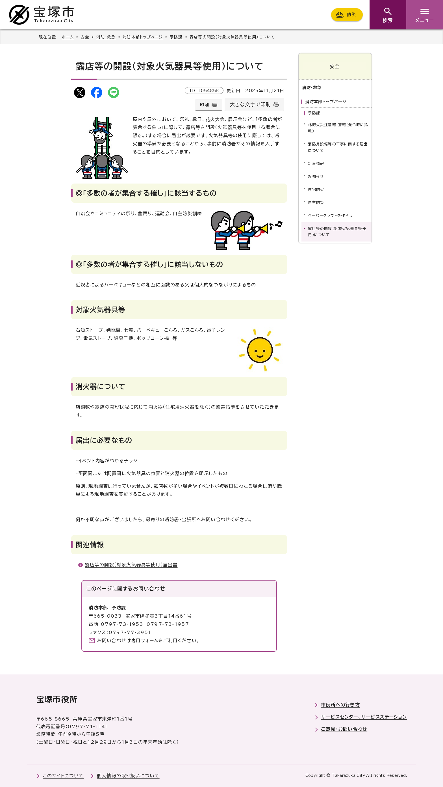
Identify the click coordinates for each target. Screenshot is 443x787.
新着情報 (316, 163)
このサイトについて (63, 775)
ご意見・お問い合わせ (344, 729)
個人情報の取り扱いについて (128, 775)
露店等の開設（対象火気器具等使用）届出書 (131, 564)
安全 (85, 37)
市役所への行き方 (340, 704)
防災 (351, 14)
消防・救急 (106, 37)
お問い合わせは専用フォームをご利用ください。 (148, 640)
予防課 (176, 37)
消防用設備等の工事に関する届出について (338, 147)
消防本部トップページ (143, 37)
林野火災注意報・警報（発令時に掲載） (338, 128)
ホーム (68, 37)
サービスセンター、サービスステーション (364, 717)
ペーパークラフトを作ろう (330, 215)
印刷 (204, 105)
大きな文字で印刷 (250, 104)
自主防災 (316, 202)
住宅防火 (316, 189)
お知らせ (316, 176)
